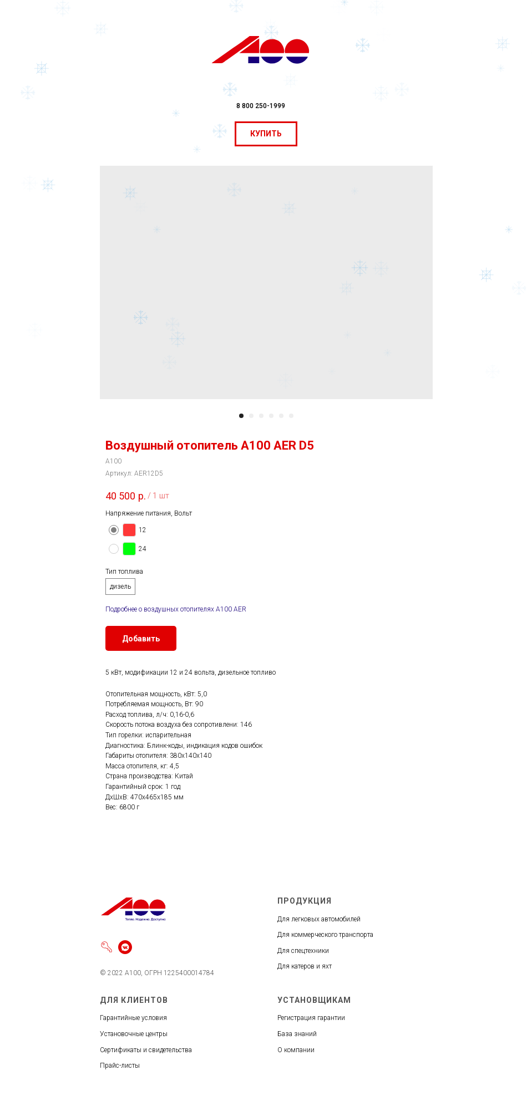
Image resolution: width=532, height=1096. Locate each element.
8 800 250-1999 (260, 106)
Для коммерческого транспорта (325, 935)
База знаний (297, 1034)
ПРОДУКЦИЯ (304, 900)
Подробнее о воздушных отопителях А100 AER (175, 609)
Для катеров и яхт (304, 966)
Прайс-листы (120, 1065)
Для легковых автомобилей (319, 919)
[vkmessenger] (125, 947)
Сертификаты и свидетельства (146, 1050)
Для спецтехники (303, 951)
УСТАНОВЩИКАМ (314, 1000)
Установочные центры (134, 1034)
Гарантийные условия (133, 1018)
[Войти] (107, 947)
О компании (296, 1050)
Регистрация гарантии (311, 1018)
